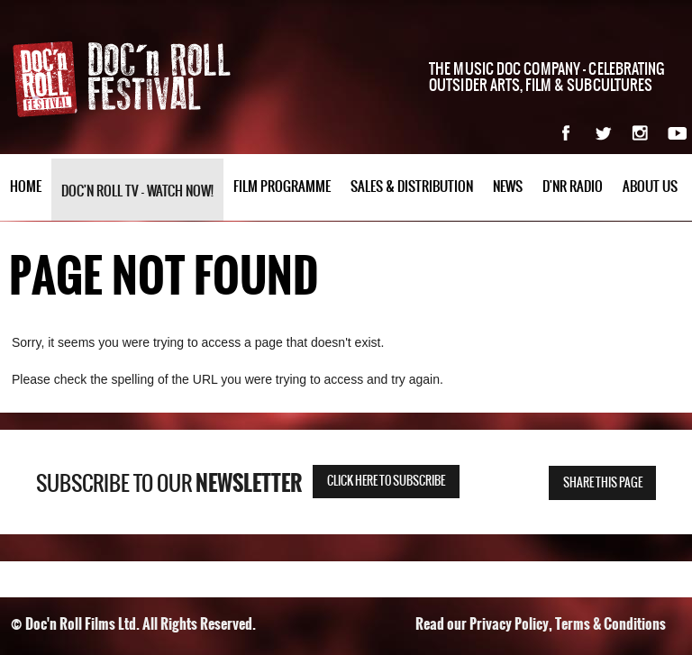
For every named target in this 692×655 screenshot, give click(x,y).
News (508, 187)
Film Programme (282, 187)
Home (25, 187)
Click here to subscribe (386, 481)
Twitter (603, 133)
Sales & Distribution (412, 187)
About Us (650, 187)
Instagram (640, 133)
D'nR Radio (572, 187)
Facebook (566, 133)
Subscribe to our (169, 484)
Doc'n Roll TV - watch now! (137, 191)
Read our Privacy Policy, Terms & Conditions (540, 623)
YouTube (677, 133)
